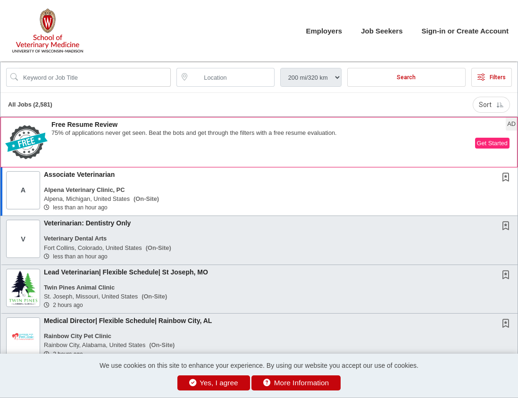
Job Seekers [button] (381, 31)
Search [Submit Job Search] (406, 77)
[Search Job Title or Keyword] (95, 77)
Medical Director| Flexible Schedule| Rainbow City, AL (128, 320)
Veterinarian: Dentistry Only (87, 223)
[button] (259, 142)
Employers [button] (324, 31)
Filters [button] (491, 77)
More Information (296, 383)
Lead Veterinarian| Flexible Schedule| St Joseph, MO (126, 272)
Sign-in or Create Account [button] (465, 31)
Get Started (492, 143)
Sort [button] (491, 104)
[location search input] (232, 77)
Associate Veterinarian (79, 174)
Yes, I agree (213, 383)
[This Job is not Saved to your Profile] (507, 178)
